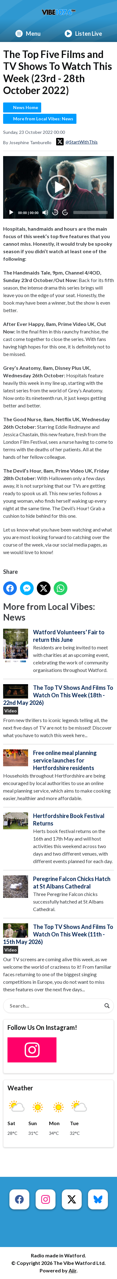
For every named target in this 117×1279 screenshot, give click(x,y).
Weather (20, 1088)
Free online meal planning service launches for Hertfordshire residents (65, 761)
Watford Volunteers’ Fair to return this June (69, 636)
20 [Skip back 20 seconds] (55, 212)
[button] (58, 187)
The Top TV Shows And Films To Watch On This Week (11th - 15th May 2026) (58, 935)
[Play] (11, 212)
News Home (25, 107)
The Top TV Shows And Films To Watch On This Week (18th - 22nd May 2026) (58, 695)
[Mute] (45, 212)
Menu (28, 33)
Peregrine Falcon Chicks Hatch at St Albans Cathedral (71, 883)
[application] (58, 187)
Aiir (72, 1270)
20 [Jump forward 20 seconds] (65, 212)
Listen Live (83, 33)
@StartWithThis (77, 141)
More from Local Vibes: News (43, 118)
